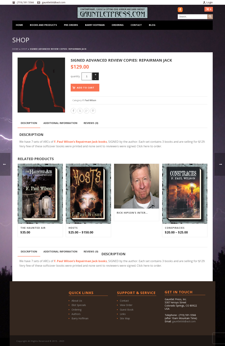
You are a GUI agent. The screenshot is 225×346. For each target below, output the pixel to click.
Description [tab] (29, 123)
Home (19, 25)
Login (208, 2)
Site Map (125, 318)
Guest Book (126, 309)
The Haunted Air (33, 227)
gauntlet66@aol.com (53, 2)
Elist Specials (79, 305)
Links (123, 314)
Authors (76, 314)
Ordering (118, 25)
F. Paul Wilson (89, 100)
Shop (24, 49)
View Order (126, 305)
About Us (77, 300)
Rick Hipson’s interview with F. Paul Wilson (132, 212)
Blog (152, 25)
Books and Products (43, 25)
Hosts (73, 227)
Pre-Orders (71, 25)
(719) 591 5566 (25, 2)
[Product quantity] (87, 76)
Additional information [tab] (60, 123)
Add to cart (85, 87)
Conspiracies (175, 227)
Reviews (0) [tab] (91, 123)
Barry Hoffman (95, 25)
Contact (136, 25)
